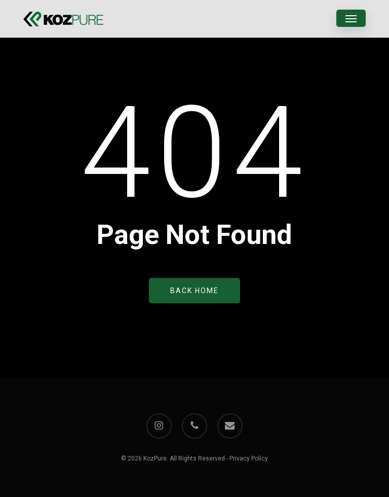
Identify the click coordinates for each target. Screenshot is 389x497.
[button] (351, 18)
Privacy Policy (248, 458)
